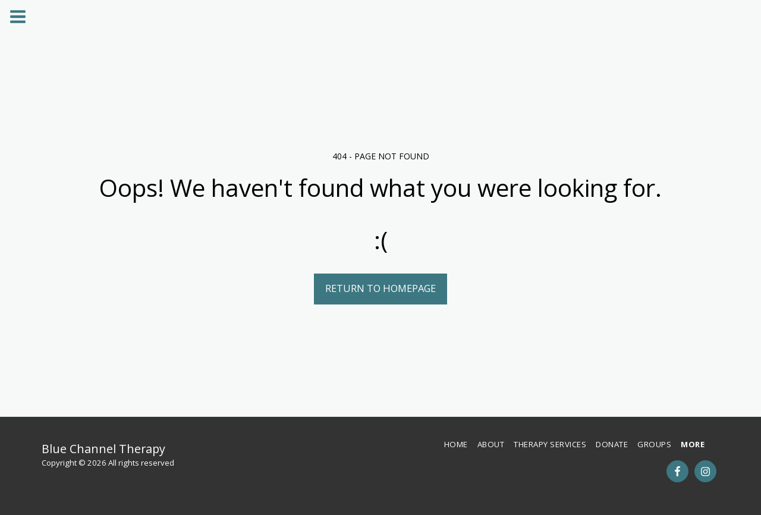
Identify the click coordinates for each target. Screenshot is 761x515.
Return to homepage (380, 288)
